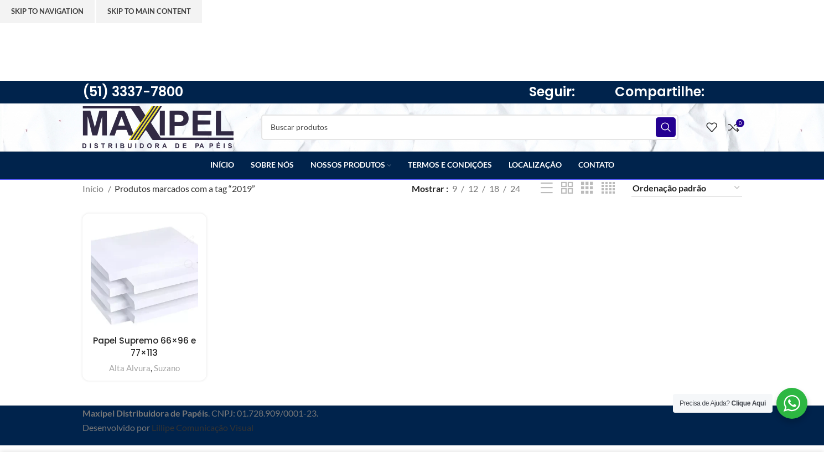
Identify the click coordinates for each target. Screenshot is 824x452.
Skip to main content (149, 11)
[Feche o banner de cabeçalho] (14, 37)
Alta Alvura (129, 377)
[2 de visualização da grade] (567, 199)
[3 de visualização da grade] (587, 199)
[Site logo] (165, 131)
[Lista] (547, 199)
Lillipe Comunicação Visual (202, 438)
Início (93, 198)
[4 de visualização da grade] (608, 199)
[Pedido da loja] (686, 198)
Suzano (166, 377)
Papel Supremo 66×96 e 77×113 (144, 355)
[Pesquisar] (477, 133)
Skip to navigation (47, 11)
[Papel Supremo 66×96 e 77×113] (144, 285)
